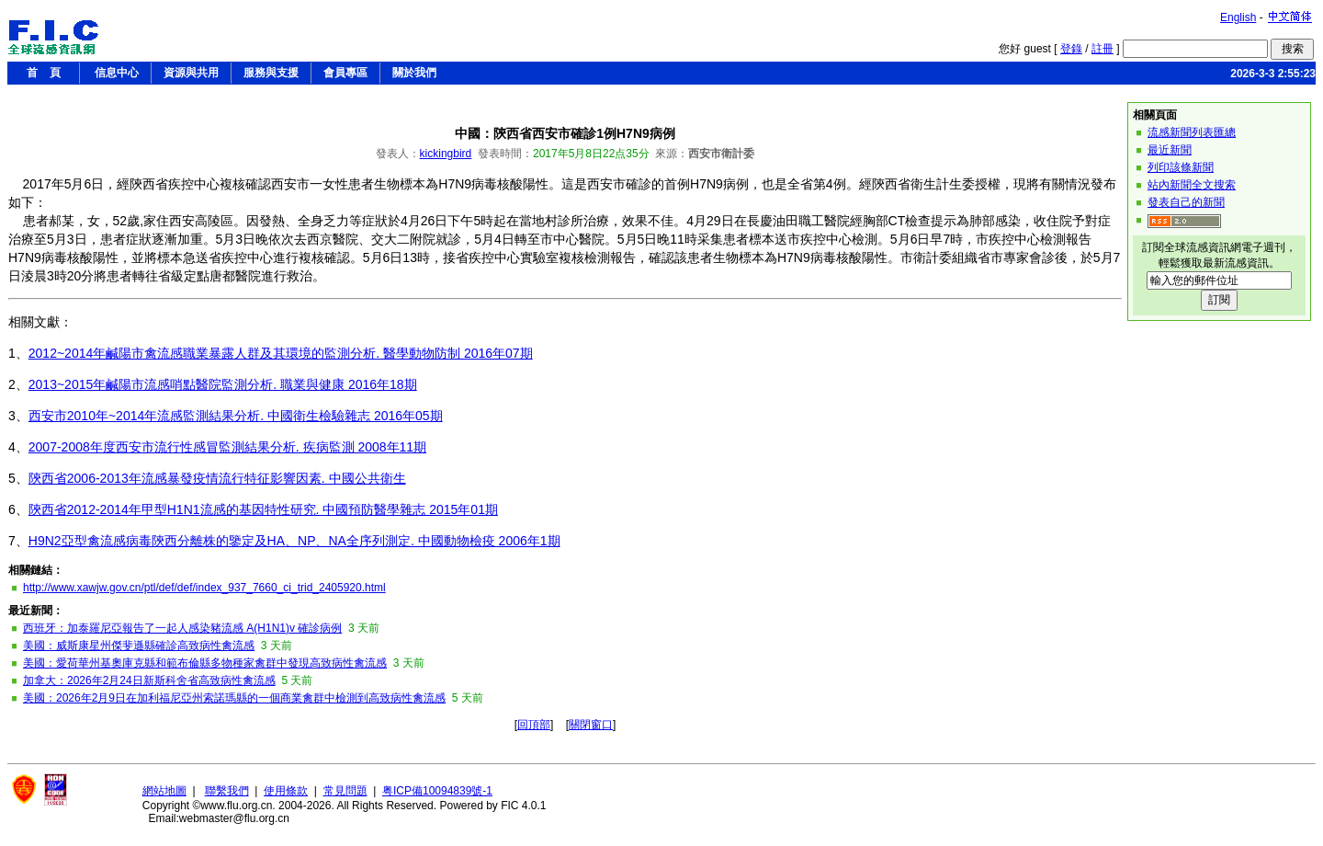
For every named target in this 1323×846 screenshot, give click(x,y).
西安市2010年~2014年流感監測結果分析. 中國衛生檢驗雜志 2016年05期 (235, 415)
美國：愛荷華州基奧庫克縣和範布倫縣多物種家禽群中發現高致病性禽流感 (205, 663)
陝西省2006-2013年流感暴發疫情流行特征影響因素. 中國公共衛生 (217, 478)
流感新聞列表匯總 (1192, 132)
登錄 (1071, 48)
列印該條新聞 (1181, 167)
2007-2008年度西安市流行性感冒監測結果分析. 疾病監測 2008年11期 (227, 447)
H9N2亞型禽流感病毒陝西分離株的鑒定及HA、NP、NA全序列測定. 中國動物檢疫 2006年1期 (294, 540)
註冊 (1102, 48)
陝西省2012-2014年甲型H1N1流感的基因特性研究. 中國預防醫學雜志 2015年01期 (263, 509)
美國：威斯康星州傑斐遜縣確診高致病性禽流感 (138, 645)
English (1238, 17)
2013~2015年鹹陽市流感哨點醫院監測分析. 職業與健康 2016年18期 (222, 384)
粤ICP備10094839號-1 (437, 790)
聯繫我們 (227, 790)
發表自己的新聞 (1186, 202)
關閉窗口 (591, 724)
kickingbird (446, 153)
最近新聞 (1170, 149)
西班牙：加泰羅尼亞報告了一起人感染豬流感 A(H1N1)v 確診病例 (182, 628)
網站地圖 (164, 790)
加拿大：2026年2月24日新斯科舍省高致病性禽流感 (149, 680)
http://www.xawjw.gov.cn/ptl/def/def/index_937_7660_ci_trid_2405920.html (204, 587)
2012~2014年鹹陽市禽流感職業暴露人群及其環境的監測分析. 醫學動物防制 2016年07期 (280, 353)
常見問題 (345, 790)
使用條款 (286, 790)
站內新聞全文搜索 (1192, 184)
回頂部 (533, 724)
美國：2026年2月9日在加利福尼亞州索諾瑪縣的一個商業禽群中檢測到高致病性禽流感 (234, 698)
